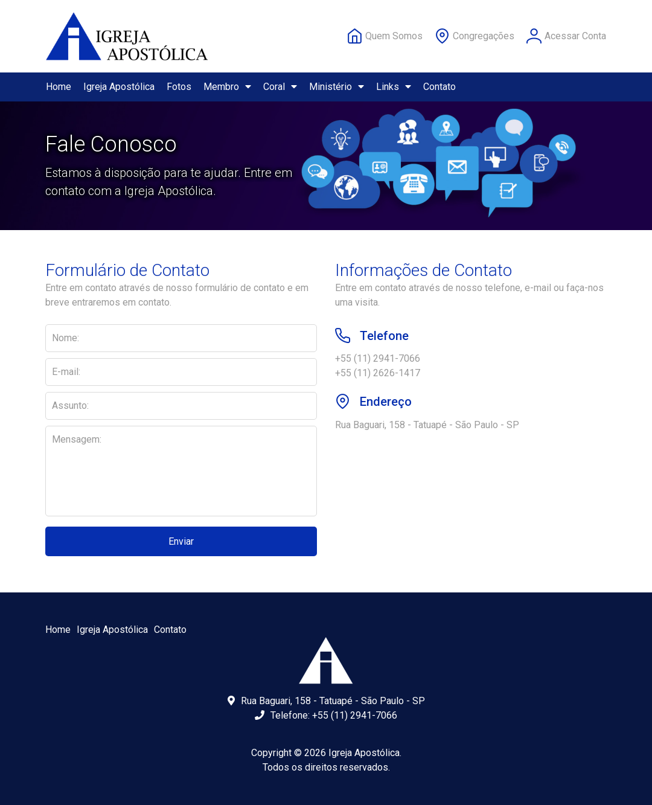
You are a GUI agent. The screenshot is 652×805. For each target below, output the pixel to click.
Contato (439, 86)
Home (58, 86)
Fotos (179, 86)
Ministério (336, 86)
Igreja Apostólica (119, 86)
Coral (280, 86)
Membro (227, 86)
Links (393, 86)
